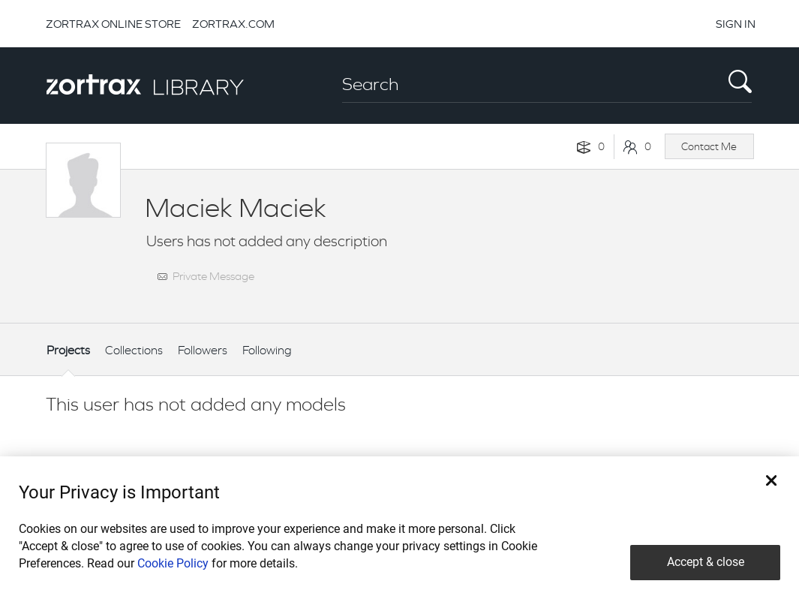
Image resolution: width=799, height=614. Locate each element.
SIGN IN (735, 23)
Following (267, 350)
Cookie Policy (173, 563)
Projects (68, 350)
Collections (134, 350)
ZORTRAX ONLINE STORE (113, 23)
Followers (202, 350)
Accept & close (705, 562)
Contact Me (709, 146)
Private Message (213, 275)
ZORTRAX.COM (233, 23)
